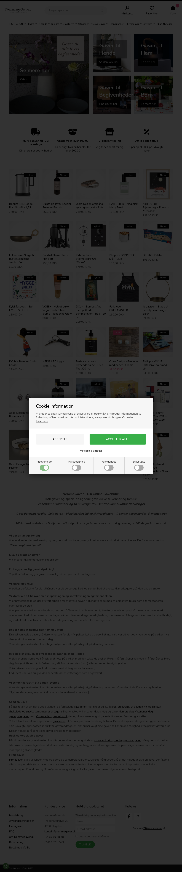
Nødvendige (44, 465)
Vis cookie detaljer (91, 451)
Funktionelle (108, 465)
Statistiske (139, 465)
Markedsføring (76, 465)
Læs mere (42, 421)
